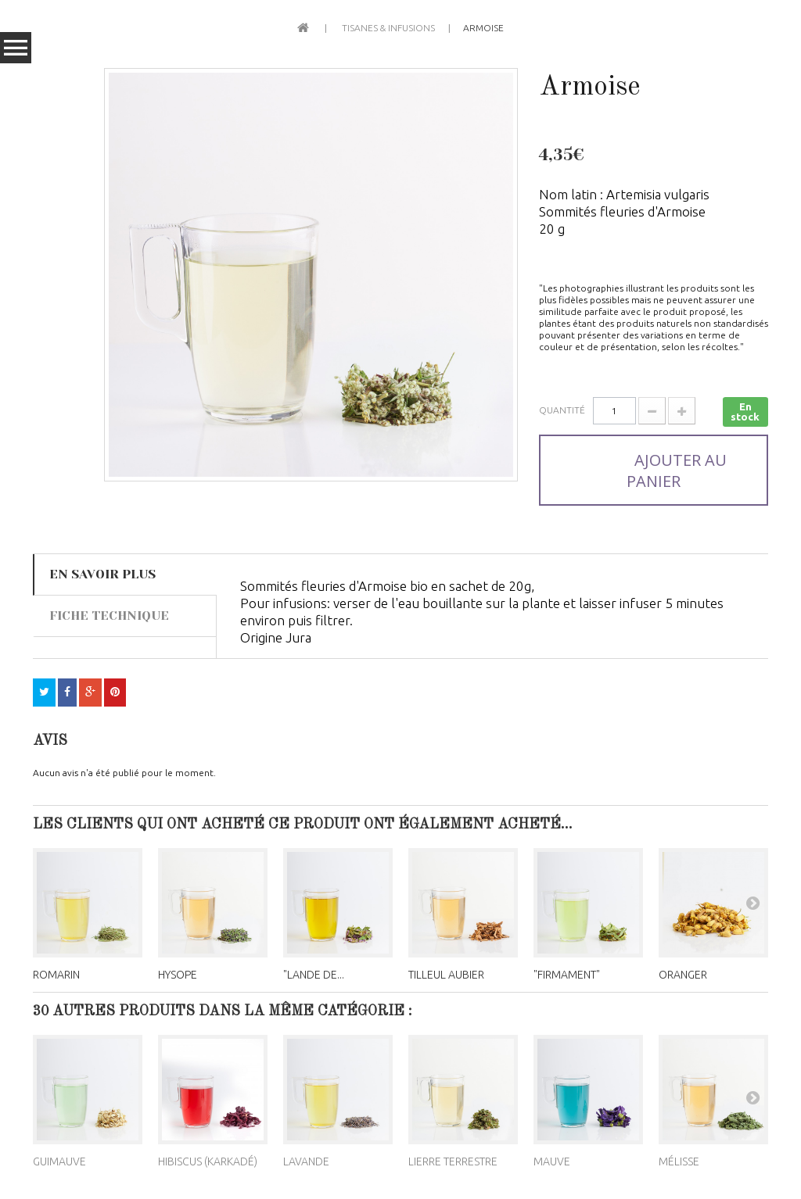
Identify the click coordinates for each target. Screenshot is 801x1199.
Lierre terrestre (452, 1161)
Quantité (562, 410)
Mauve (551, 1161)
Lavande (306, 1161)
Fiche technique (109, 615)
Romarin (56, 974)
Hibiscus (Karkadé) (207, 1161)
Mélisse (679, 1161)
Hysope (177, 974)
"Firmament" (566, 974)
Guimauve (59, 1161)
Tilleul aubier (446, 974)
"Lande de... (313, 974)
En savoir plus (102, 574)
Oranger (683, 974)
